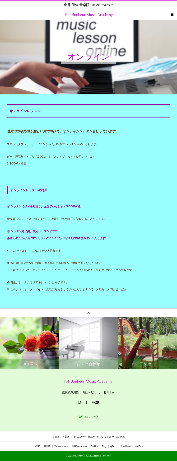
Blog (104, 446)
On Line (94, 446)
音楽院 (47, 446)
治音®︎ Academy (79, 446)
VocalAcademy (61, 446)
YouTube (139, 446)
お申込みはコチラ (88, 416)
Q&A (112, 446)
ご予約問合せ (125, 446)
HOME (37, 446)
